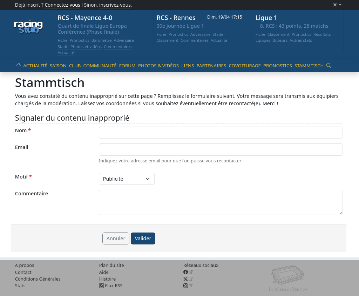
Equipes (263, 40)
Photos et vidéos (86, 46)
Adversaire (124, 40)
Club (75, 65)
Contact (23, 272)
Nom (23, 130)
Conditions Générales (38, 279)
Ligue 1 (266, 17)
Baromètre (102, 40)
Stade (62, 46)
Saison (58, 65)
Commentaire (31, 193)
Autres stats (301, 40)
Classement (168, 40)
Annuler (116, 238)
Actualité (65, 52)
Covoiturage (244, 65)
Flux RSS (111, 285)
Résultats (322, 34)
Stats (20, 285)
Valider (143, 238)
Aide (104, 272)
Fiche (62, 40)
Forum (127, 65)
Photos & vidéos (158, 65)
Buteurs (279, 40)
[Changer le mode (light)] (337, 5)
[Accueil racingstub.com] (28, 27)
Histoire (107, 279)
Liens (187, 65)
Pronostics (79, 40)
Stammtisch (309, 65)
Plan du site (111, 265)
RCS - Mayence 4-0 (84, 17)
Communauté (100, 65)
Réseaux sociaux (200, 265)
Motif (23, 176)
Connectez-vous (62, 4)
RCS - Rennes (176, 17)
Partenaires (211, 65)
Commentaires (118, 46)
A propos (24, 265)
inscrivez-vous (115, 4)
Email (21, 147)
